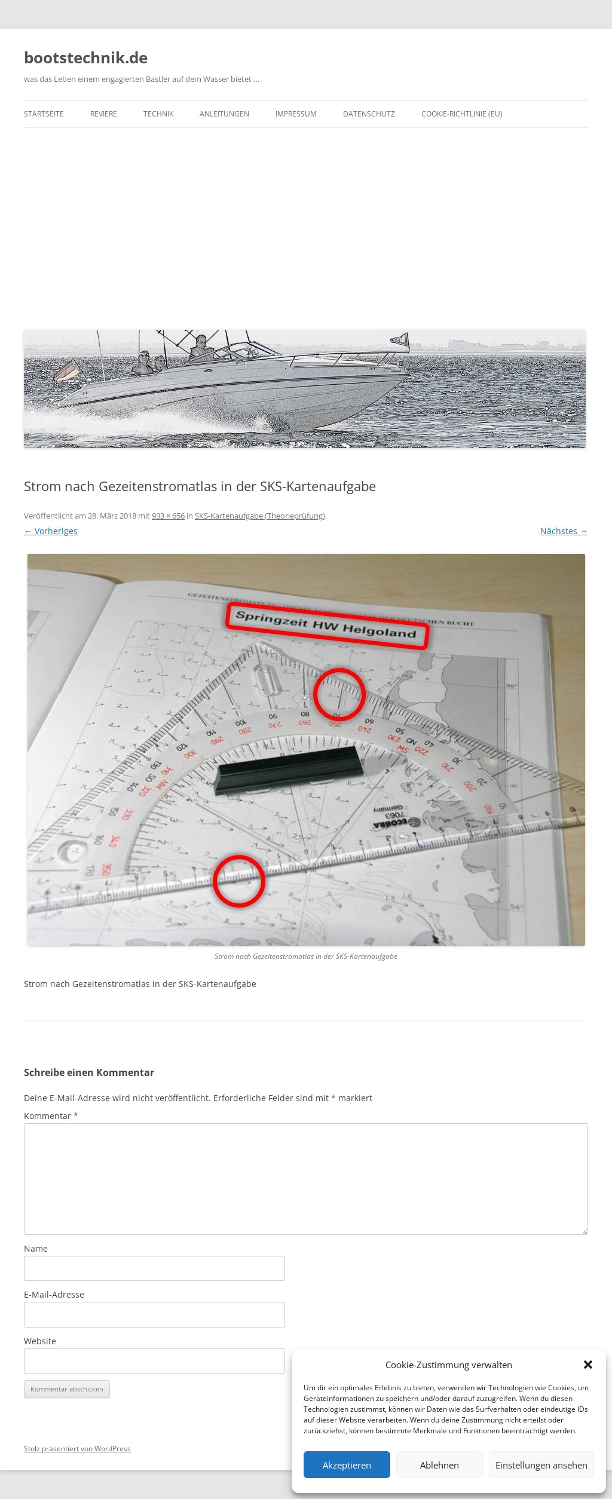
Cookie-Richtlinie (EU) (462, 114)
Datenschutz (369, 114)
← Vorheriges (51, 531)
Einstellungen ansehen (541, 1465)
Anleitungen (224, 114)
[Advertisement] (306, 225)
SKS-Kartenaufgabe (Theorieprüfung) (260, 515)
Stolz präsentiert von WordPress (77, 1448)
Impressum (296, 114)
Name (36, 1248)
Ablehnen (439, 1465)
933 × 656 (168, 515)
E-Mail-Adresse (54, 1294)
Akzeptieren (347, 1465)
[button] (588, 1365)
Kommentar (51, 1115)
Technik (158, 114)
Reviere (103, 114)
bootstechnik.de (86, 57)
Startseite (44, 114)
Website (40, 1341)
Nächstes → (564, 531)
